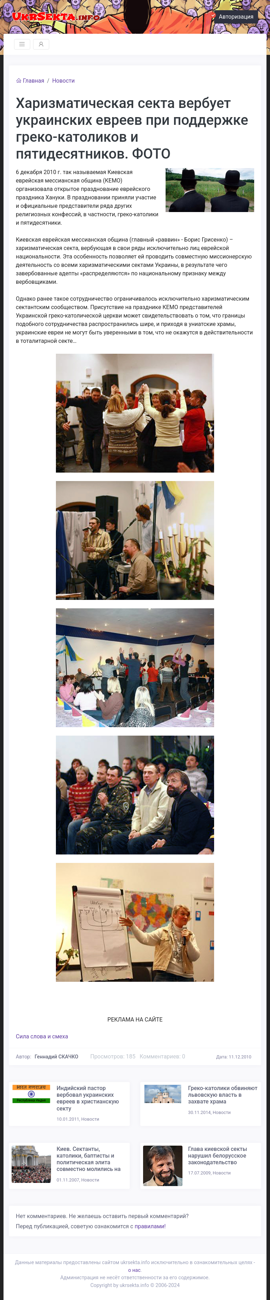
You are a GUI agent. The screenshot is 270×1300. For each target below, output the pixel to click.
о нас (134, 1270)
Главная (30, 80)
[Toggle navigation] (22, 44)
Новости (63, 80)
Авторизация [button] (233, 16)
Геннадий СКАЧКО (56, 1057)
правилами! (150, 1226)
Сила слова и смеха (42, 1036)
